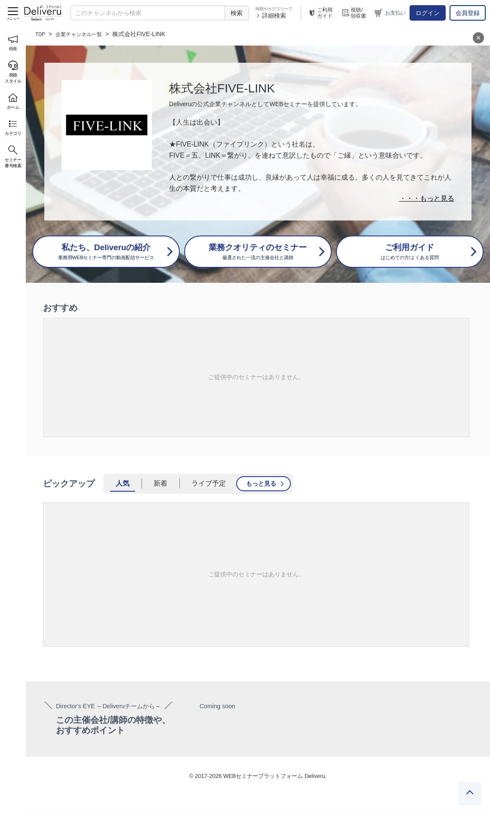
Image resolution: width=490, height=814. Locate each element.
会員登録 (468, 12)
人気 (122, 484)
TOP (41, 34)
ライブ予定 (208, 484)
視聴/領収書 (353, 13)
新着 (160, 484)
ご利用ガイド (320, 13)
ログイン (428, 12)
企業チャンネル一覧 (84, 34)
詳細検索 (271, 15)
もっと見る (261, 484)
